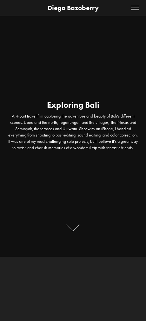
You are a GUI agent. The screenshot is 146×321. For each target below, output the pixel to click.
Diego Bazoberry (73, 8)
